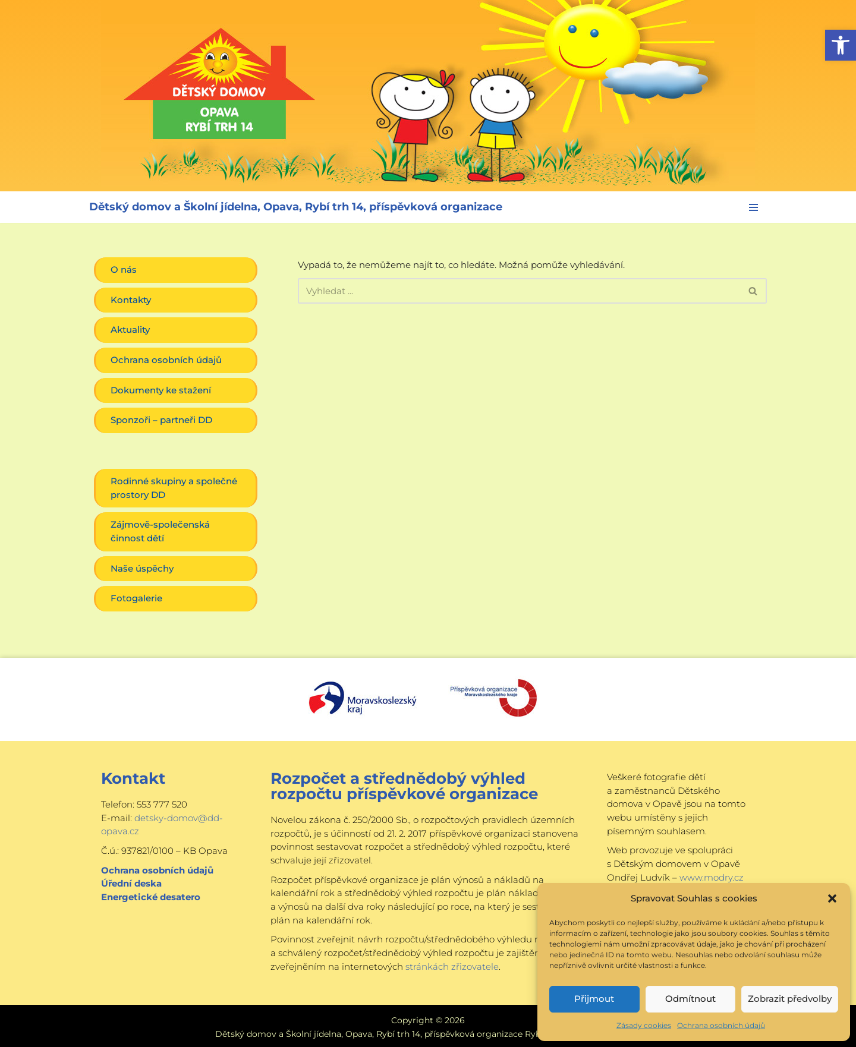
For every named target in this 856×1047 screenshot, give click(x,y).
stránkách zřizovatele (452, 964)
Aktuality (130, 329)
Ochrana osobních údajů (721, 1025)
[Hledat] (519, 291)
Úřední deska (131, 882)
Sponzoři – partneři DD (161, 419)
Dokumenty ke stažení (161, 389)
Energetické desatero (150, 895)
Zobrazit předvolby (790, 998)
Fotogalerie (136, 597)
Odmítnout (690, 998)
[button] (840, 45)
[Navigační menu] (753, 207)
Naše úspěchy (142, 567)
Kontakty (131, 299)
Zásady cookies (643, 1025)
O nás (124, 269)
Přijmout (594, 998)
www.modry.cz (711, 875)
